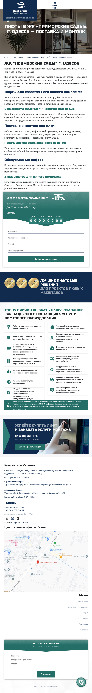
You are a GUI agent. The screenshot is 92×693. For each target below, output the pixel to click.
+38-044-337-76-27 (14, 510)
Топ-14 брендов (81, 618)
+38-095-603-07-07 (53, 8)
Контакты (84, 630)
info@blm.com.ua (19, 522)
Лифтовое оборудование (78, 607)
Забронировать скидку (30, 446)
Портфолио (83, 624)
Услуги (85, 612)
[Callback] (81, 682)
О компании (83, 601)
